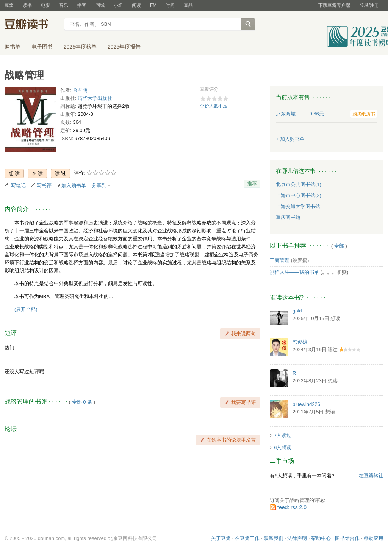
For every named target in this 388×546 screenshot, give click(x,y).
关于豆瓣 (221, 538)
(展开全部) (26, 309)
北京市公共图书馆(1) (298, 184)
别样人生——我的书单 (294, 272)
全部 (339, 246)
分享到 (99, 185)
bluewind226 (306, 404)
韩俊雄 (300, 342)
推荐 (252, 183)
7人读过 (282, 435)
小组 (118, 5)
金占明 (80, 90)
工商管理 (279, 260)
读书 (27, 5)
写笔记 (18, 185)
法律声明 (297, 538)
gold (297, 311)
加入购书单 (73, 185)
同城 (100, 5)
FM (153, 5)
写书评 (44, 185)
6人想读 (282, 447)
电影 (45, 5)
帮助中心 (321, 538)
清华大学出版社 (95, 98)
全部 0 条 (82, 402)
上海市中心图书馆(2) (298, 195)
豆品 (188, 5)
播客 (81, 5)
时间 (170, 5)
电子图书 (42, 47)
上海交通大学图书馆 (298, 206)
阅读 (136, 5)
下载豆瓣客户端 (334, 5)
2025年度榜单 (80, 47)
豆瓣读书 (32, 25)
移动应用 (373, 538)
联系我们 (273, 538)
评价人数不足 (213, 106)
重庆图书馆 (288, 217)
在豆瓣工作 (247, 538)
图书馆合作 (347, 538)
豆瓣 (9, 5)
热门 (9, 347)
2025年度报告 (124, 47)
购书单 (12, 47)
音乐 (63, 5)
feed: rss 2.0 (292, 507)
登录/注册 (369, 5)
